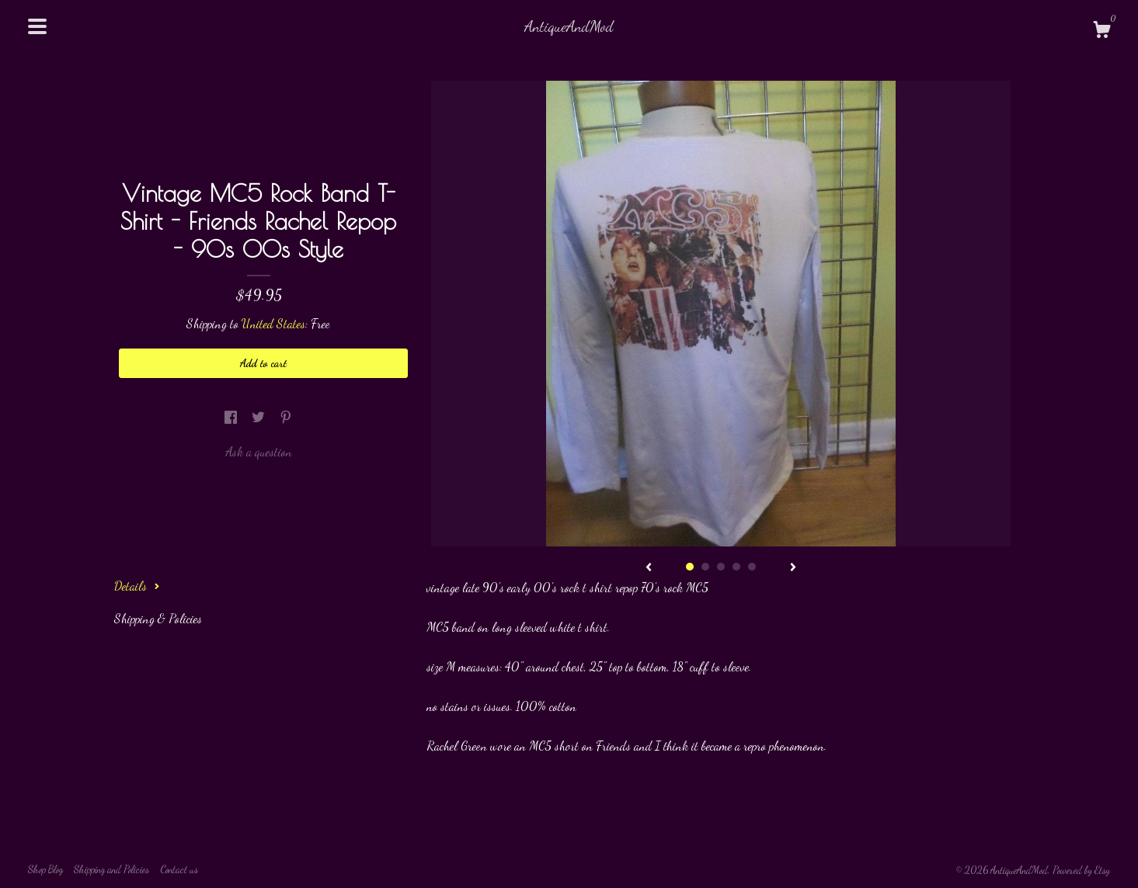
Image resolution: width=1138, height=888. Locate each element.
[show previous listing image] (649, 568)
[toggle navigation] (37, 26)
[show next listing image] (793, 568)
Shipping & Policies (158, 618)
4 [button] (736, 567)
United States (273, 323)
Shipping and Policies (111, 869)
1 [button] (690, 567)
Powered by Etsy (1081, 870)
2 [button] (705, 567)
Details (137, 585)
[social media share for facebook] (232, 417)
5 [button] (752, 567)
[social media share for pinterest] (286, 417)
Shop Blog (45, 869)
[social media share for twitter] (260, 417)
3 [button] (721, 567)
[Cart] (1101, 31)
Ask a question (258, 451)
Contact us (179, 869)
